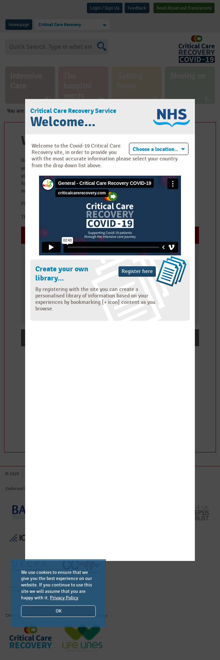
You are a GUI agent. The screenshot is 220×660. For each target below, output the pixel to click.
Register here (137, 271)
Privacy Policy (64, 598)
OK (58, 611)
